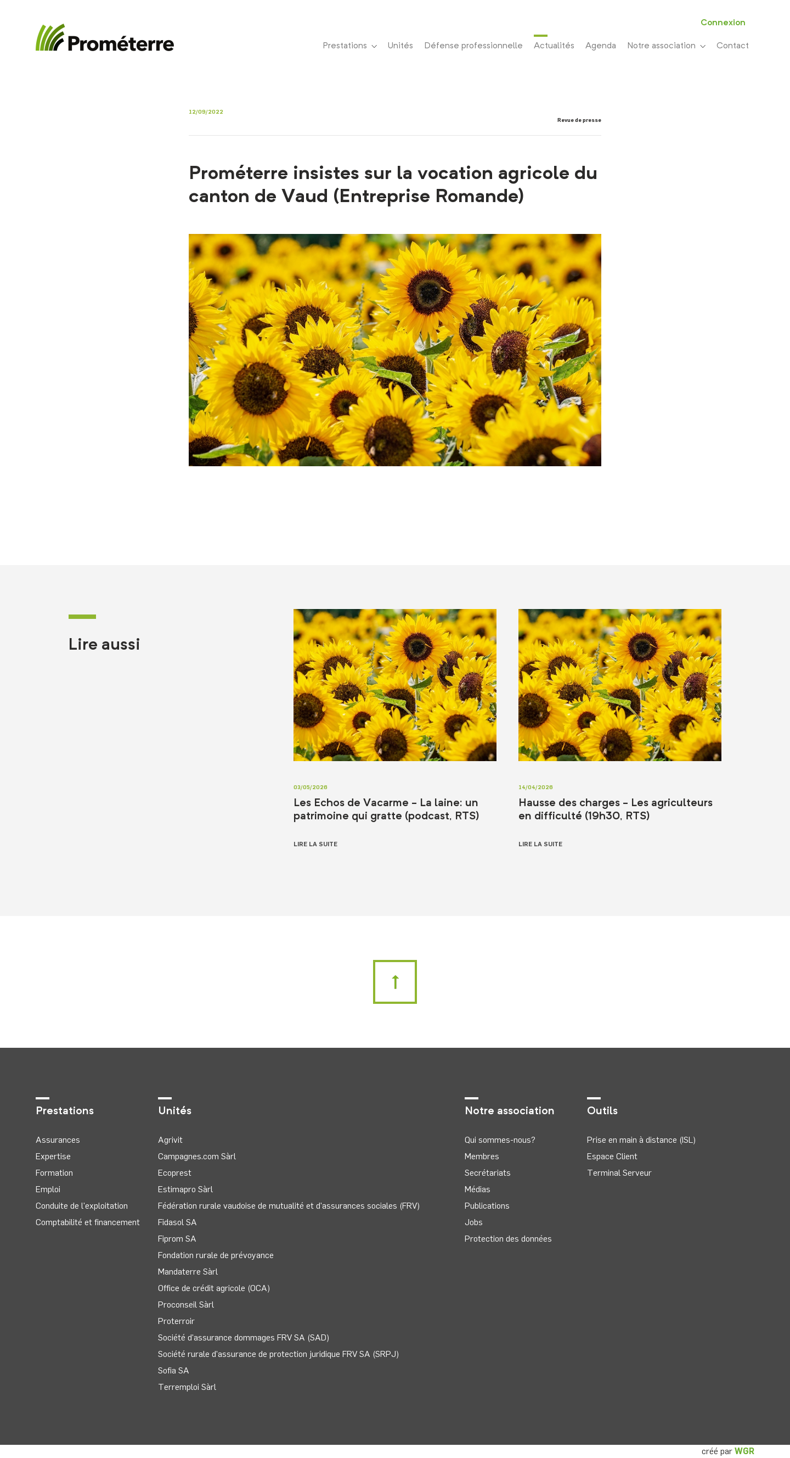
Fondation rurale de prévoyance (216, 1255)
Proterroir (176, 1321)
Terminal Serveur (619, 1172)
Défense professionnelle (473, 46)
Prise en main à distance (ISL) (641, 1140)
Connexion (723, 23)
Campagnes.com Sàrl (197, 1156)
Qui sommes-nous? (500, 1140)
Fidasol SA (177, 1222)
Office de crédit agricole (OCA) (214, 1288)
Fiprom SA (177, 1238)
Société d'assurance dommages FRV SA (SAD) (243, 1337)
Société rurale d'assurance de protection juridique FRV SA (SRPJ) (278, 1354)
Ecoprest (174, 1172)
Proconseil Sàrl (186, 1304)
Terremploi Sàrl (187, 1387)
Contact (732, 46)
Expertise (53, 1156)
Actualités (554, 45)
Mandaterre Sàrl (188, 1271)
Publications (487, 1205)
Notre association (666, 46)
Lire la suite (315, 844)
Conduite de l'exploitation (82, 1205)
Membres (482, 1156)
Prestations (350, 46)
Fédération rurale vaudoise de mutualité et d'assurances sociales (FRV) (289, 1205)
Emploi (48, 1189)
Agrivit (170, 1140)
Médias (477, 1189)
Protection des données (508, 1238)
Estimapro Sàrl (185, 1189)
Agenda (600, 46)
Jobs (474, 1222)
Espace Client (612, 1156)
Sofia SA (173, 1370)
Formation (54, 1172)
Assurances (58, 1140)
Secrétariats (488, 1172)
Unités (400, 46)
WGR (744, 1451)
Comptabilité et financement (88, 1222)
